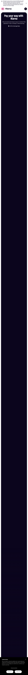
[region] (14, 666)
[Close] (25, 659)
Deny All (9, 671)
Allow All (18, 671)
